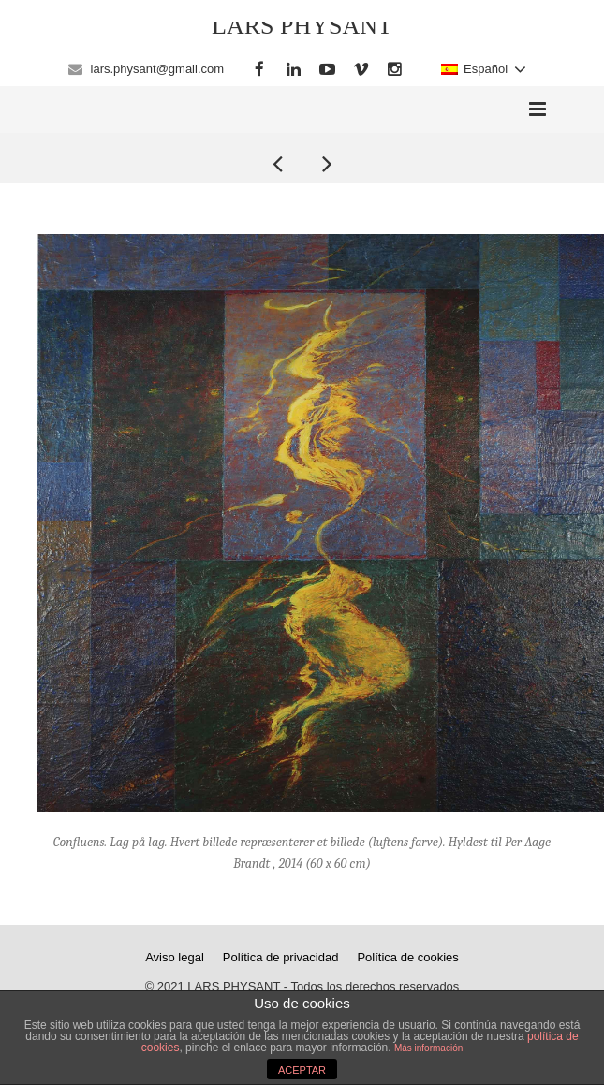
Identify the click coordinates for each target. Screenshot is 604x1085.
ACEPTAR (302, 1070)
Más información (428, 1048)
